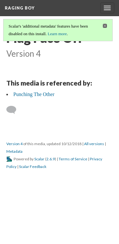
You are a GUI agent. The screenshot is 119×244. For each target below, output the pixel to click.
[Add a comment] (14, 110)
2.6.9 (50, 159)
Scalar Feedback (32, 166)
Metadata (14, 151)
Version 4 (14, 143)
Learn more (57, 33)
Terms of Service (73, 159)
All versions (94, 143)
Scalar (39, 159)
